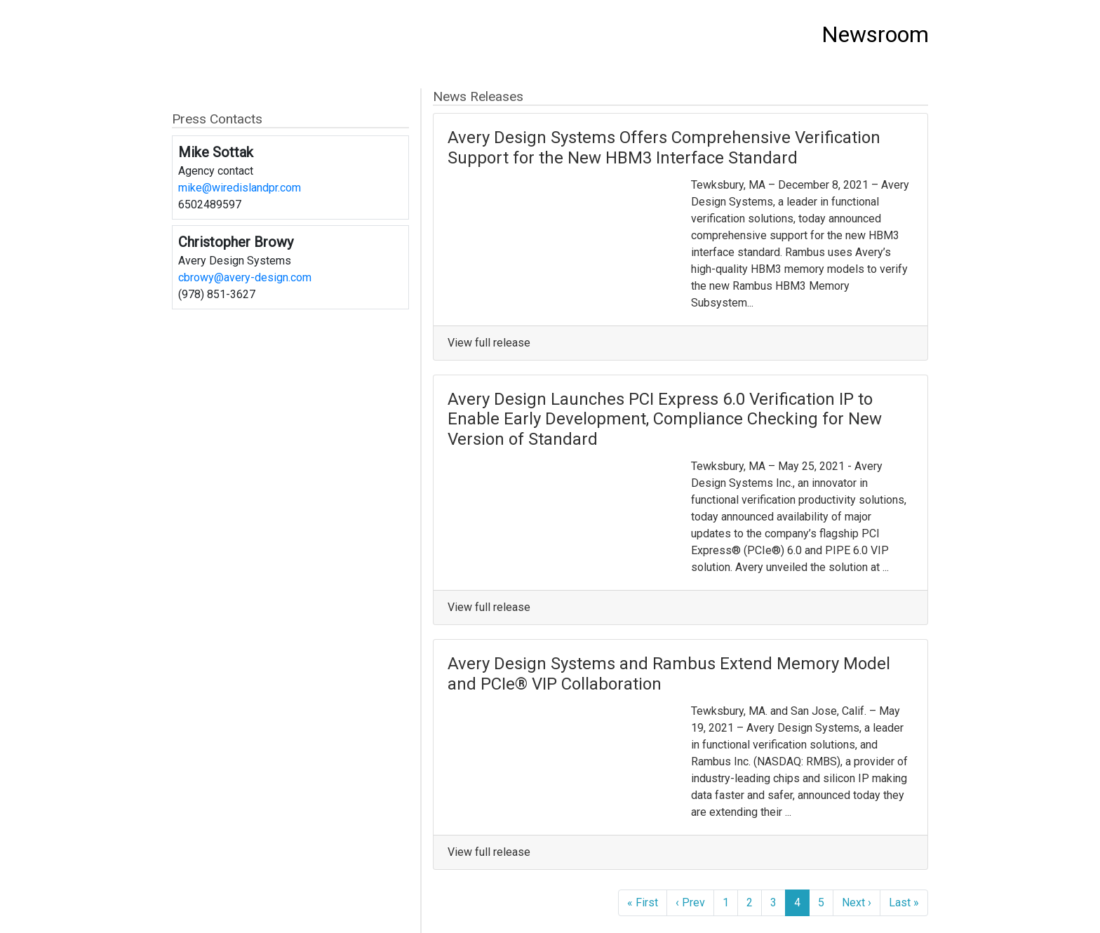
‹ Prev (690, 902)
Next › (856, 902)
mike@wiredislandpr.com (239, 187)
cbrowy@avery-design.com (244, 277)
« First (642, 902)
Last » (904, 902)
